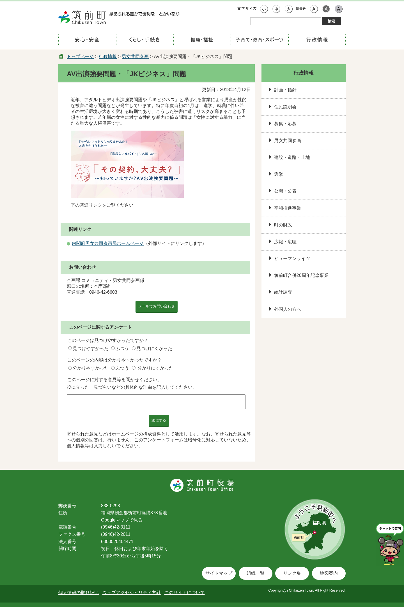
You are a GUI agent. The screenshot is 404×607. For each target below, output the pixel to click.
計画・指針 (285, 89)
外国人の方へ (287, 309)
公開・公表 (285, 191)
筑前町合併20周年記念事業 (301, 275)
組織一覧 (256, 573)
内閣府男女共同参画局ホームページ (108, 243)
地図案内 (329, 573)
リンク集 (292, 573)
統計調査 (283, 292)
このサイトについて (184, 592)
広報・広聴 (285, 241)
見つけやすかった (91, 348)
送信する (159, 420)
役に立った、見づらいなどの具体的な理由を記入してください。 (132, 387)
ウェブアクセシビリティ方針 (131, 592)
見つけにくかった (154, 348)
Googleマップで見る (122, 520)
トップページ (80, 56)
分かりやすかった (91, 368)
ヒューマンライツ (292, 258)
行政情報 (108, 56)
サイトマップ (218, 573)
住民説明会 (285, 107)
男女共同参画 (135, 56)
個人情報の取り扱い (78, 592)
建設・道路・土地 (292, 157)
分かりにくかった (155, 368)
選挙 (278, 174)
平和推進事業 (287, 208)
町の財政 (283, 225)
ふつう (122, 348)
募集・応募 (285, 123)
